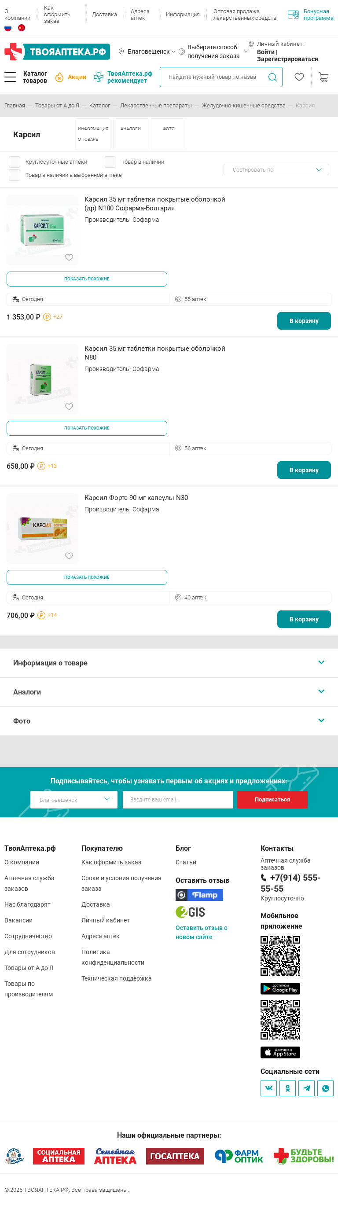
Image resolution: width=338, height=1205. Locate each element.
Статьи (186, 862)
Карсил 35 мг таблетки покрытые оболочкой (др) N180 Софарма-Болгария (154, 203)
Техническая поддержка (116, 978)
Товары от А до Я (28, 967)
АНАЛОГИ (131, 128)
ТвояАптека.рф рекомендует (123, 77)
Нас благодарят (27, 904)
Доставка (104, 14)
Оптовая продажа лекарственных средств (244, 14)
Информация (183, 14)
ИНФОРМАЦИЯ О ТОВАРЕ (93, 134)
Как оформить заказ (57, 14)
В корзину (304, 320)
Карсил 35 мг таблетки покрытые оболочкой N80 (154, 353)
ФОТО (169, 128)
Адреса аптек (140, 14)
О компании (17, 14)
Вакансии (18, 920)
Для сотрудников (29, 951)
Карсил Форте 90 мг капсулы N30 (136, 498)
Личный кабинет (105, 920)
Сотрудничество (28, 936)
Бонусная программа (311, 14)
